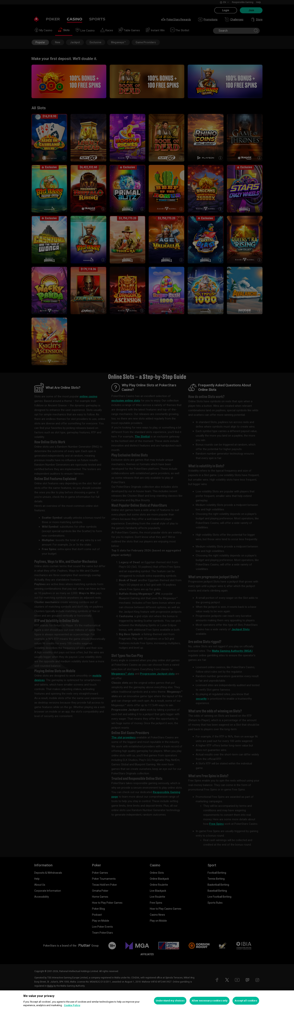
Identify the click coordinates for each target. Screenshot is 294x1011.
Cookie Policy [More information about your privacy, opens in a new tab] (72, 1005)
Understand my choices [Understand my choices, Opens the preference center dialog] (170, 1000)
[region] (147, 1000)
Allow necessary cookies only (210, 1000)
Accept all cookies (246, 1000)
